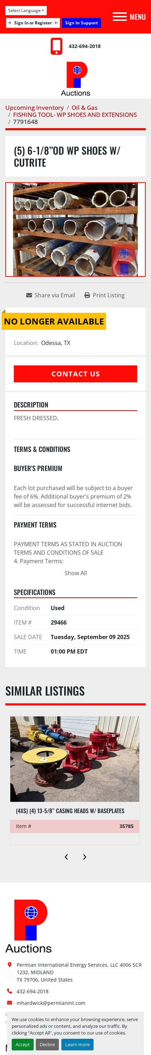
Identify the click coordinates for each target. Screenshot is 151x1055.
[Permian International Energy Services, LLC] (28, 925)
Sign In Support (81, 23)
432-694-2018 (85, 46)
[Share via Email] (51, 295)
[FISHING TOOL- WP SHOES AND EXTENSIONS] (75, 115)
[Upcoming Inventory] (34, 107)
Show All (76, 573)
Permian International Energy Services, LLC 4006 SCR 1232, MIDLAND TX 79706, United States (80, 972)
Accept (23, 1044)
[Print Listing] (104, 295)
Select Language (24, 10)
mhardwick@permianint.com (51, 1003)
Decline (47, 1044)
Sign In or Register (33, 23)
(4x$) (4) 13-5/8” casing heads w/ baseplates (70, 810)
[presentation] (66, 855)
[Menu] (120, 16)
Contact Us (75, 374)
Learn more (77, 1044)
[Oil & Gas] (84, 107)
